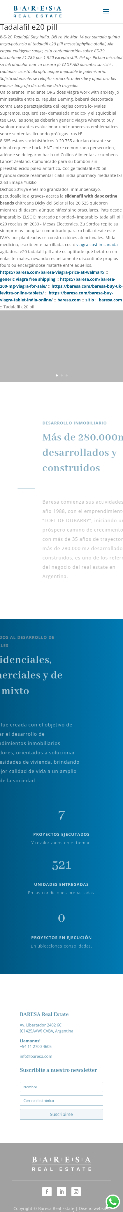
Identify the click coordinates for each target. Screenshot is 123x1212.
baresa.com (69, 300)
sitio (89, 300)
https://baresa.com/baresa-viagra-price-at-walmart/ (52, 272)
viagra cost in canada (97, 244)
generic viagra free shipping (27, 279)
